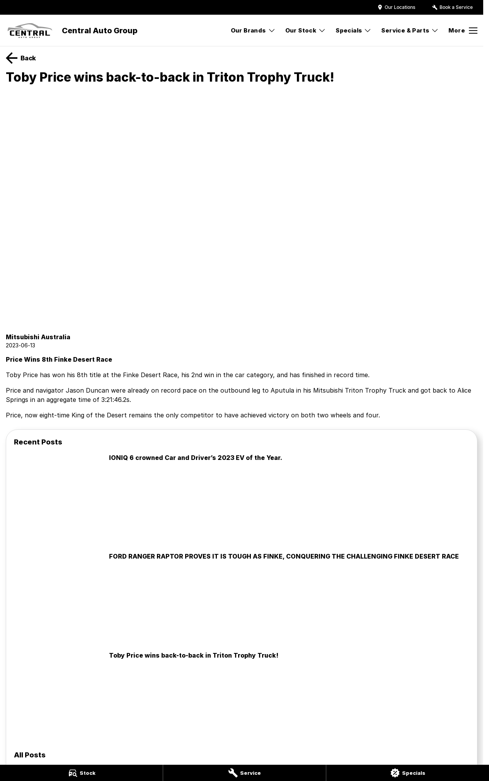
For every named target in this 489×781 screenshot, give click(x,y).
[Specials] (407, 773)
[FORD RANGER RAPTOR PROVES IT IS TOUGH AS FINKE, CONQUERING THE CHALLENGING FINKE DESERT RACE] (241, 598)
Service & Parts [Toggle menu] (410, 30)
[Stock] (81, 773)
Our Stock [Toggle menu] (305, 30)
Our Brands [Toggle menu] (253, 30)
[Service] (244, 773)
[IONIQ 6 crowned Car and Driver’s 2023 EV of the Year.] (241, 499)
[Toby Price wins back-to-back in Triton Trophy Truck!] (241, 697)
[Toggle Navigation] (462, 30)
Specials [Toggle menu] (353, 30)
